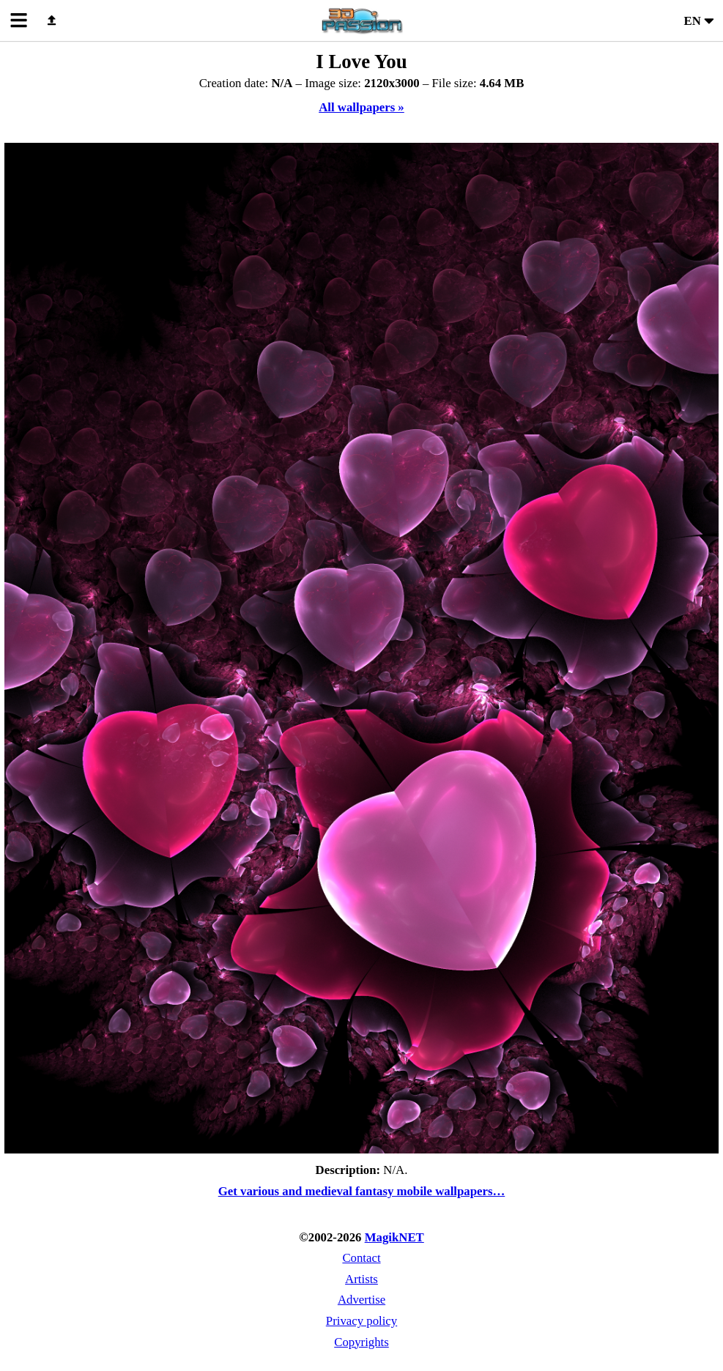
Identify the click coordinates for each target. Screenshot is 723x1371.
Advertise (361, 1300)
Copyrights (361, 1342)
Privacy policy (361, 1321)
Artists (361, 1279)
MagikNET (394, 1237)
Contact (361, 1258)
